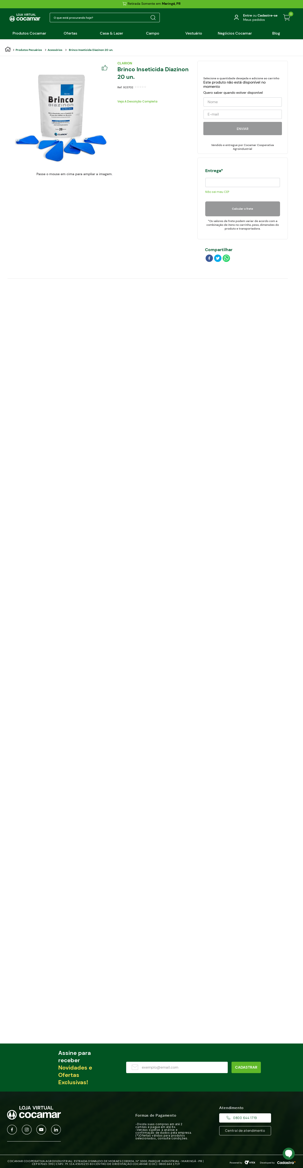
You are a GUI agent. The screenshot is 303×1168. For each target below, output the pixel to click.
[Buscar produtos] (153, 17)
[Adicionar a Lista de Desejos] (106, 68)
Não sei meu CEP (217, 192)
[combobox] (105, 17)
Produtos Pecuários (29, 50)
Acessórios (55, 50)
